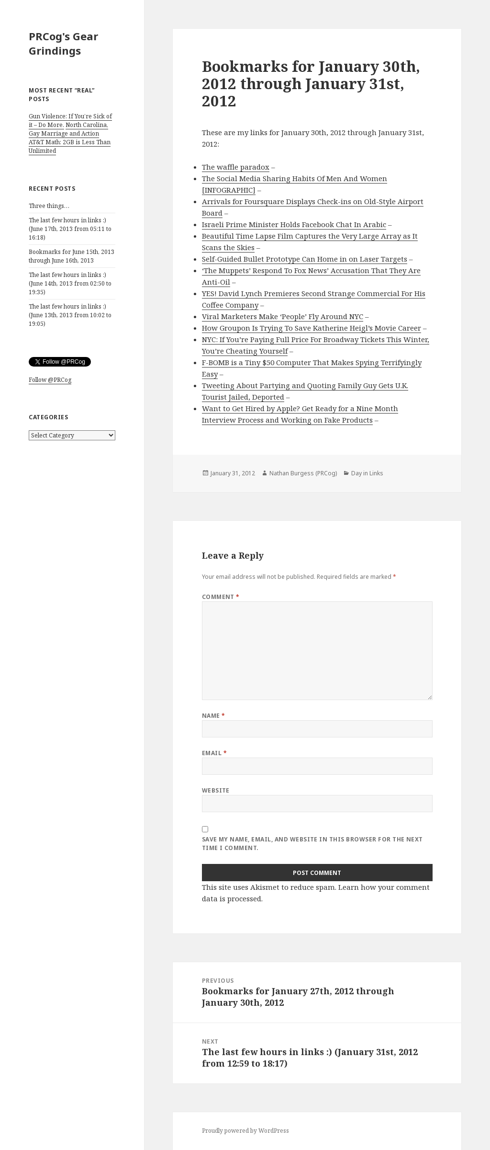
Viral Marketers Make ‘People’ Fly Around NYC (282, 316)
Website (216, 790)
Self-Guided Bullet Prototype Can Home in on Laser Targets (304, 259)
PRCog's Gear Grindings (63, 43)
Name (213, 716)
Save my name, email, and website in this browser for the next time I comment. (312, 843)
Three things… (49, 206)
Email (214, 753)
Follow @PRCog (50, 380)
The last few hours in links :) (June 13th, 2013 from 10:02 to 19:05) (70, 315)
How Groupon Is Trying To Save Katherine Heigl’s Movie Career (311, 328)
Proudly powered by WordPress (245, 1131)
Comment (221, 597)
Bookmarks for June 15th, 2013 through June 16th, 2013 (71, 256)
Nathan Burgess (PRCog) (303, 473)
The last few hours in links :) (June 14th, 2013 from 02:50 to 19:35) (70, 283)
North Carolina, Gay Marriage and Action (68, 129)
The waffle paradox (235, 167)
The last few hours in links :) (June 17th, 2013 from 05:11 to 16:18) (70, 229)
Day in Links (367, 473)
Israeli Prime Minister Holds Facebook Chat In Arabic (294, 224)
